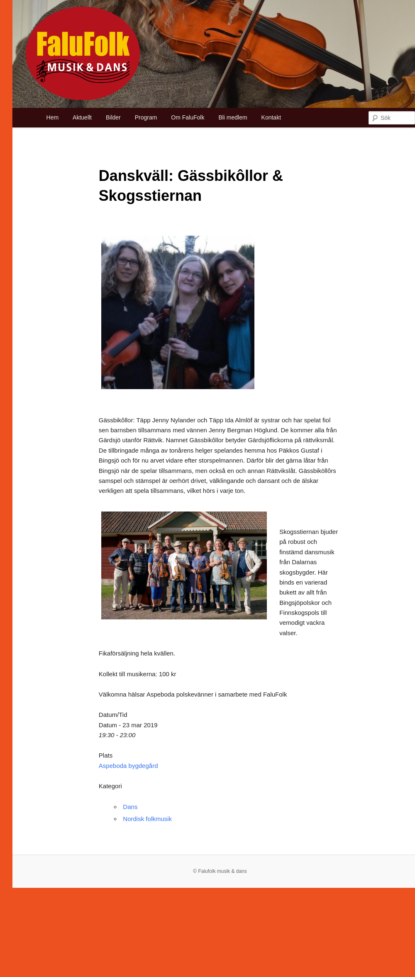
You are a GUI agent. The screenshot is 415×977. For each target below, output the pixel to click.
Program (146, 117)
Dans (130, 806)
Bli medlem (232, 117)
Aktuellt (82, 117)
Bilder (113, 117)
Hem (52, 117)
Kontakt (271, 117)
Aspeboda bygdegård (128, 765)
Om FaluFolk (187, 117)
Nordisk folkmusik (147, 818)
